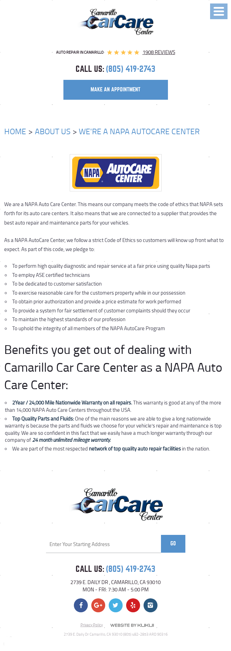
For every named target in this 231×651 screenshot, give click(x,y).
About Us (52, 131)
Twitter (116, 605)
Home (15, 131)
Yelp (133, 605)
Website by (132, 625)
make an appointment (115, 89)
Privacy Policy (91, 624)
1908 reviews (159, 52)
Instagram (150, 605)
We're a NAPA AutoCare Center (139, 131)
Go (173, 543)
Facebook (81, 605)
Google (98, 605)
